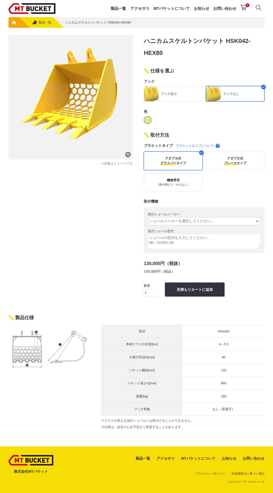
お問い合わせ (224, 8)
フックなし (231, 93)
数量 (151, 290)
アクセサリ (140, 8)
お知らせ (201, 8)
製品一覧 (118, 8)
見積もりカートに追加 (195, 290)
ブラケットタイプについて (198, 146)
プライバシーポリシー (210, 473)
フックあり (169, 93)
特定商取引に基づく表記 (248, 473)
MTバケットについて (172, 8)
